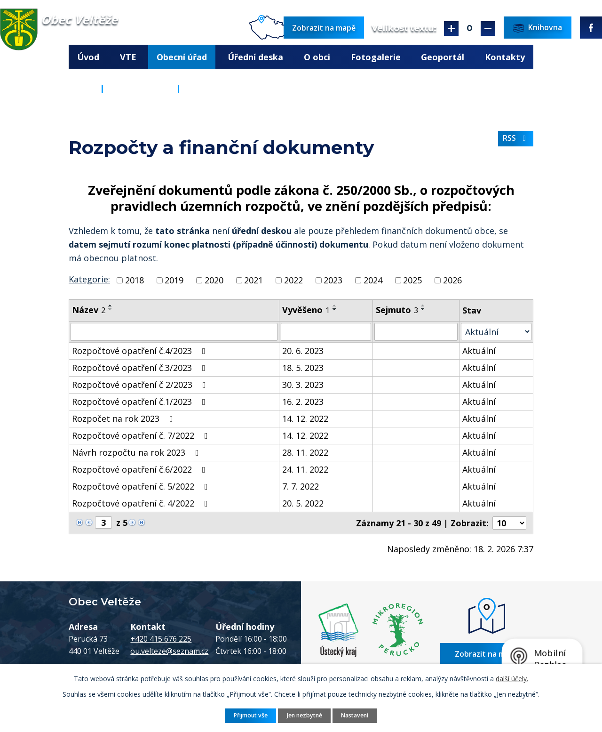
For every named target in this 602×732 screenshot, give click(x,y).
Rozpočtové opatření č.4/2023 (140, 350)
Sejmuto (397, 309)
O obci (317, 57)
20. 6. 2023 (303, 350)
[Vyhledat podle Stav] (496, 331)
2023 (333, 280)
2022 (293, 280)
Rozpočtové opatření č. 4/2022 (142, 503)
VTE (128, 57)
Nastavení (354, 715)
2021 (253, 280)
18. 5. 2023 (303, 367)
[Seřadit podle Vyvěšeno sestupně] (335, 309)
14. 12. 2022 (305, 418)
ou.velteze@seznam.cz (169, 650)
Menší (488, 28)
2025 (412, 280)
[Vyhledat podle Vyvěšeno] (326, 332)
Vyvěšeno (306, 309)
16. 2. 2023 (303, 401)
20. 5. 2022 (303, 503)
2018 (134, 280)
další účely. (512, 678)
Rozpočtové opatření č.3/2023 (140, 367)
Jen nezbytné (304, 715)
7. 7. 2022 (300, 486)
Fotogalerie (376, 57)
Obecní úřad (182, 57)
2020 (214, 280)
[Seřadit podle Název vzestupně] (110, 305)
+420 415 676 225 (160, 638)
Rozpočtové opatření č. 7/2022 (142, 435)
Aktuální (479, 350)
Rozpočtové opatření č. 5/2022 (142, 486)
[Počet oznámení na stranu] (509, 523)
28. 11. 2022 (305, 452)
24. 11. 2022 (305, 469)
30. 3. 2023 (303, 384)
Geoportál (442, 57)
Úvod (88, 57)
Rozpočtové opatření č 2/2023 (141, 384)
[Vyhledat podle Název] (174, 332)
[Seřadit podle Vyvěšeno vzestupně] (335, 305)
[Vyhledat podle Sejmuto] (415, 332)
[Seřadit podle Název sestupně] (110, 309)
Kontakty (505, 57)
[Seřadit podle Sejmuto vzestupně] (423, 305)
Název (88, 309)
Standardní (469, 28)
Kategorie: (89, 279)
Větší (451, 28)
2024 (373, 280)
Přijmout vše (251, 715)
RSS (516, 138)
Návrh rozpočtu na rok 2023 (137, 452)
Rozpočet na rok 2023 (124, 418)
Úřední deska (255, 57)
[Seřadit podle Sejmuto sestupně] (423, 309)
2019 (174, 280)
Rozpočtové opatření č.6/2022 (140, 469)
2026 (452, 280)
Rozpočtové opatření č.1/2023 (140, 401)
